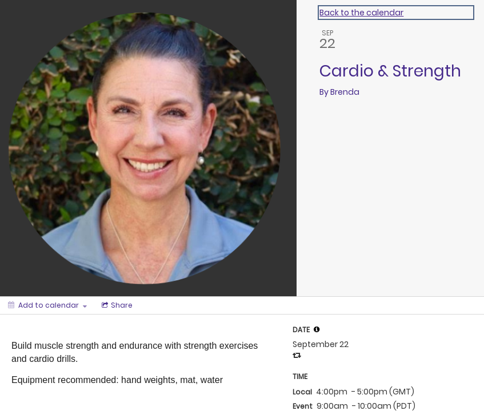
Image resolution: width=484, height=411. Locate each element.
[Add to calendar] (47, 305)
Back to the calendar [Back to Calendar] (361, 12)
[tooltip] (316, 329)
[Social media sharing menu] (116, 305)
